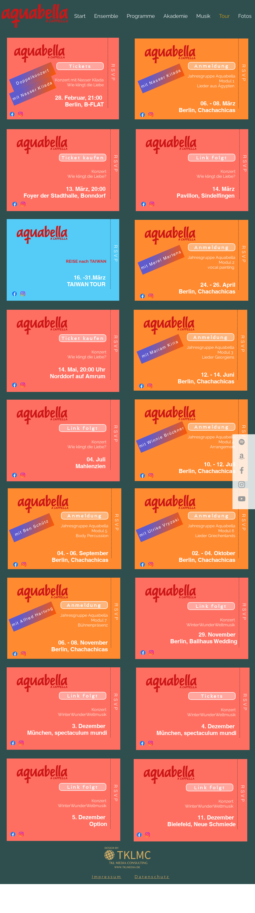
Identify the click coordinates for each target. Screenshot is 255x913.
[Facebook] (12, 114)
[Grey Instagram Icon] (241, 484)
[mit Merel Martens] (161, 260)
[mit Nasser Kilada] (32, 91)
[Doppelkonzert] (32, 77)
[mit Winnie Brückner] (162, 437)
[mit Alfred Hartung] (32, 616)
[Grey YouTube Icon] (241, 498)
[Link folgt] (82, 428)
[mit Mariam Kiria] (160, 349)
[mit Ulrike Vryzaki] (159, 527)
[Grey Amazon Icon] (241, 456)
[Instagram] (20, 114)
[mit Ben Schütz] (32, 527)
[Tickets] (80, 66)
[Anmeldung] (84, 516)
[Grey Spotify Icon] (241, 441)
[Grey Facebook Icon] (241, 470)
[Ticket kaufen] (82, 157)
